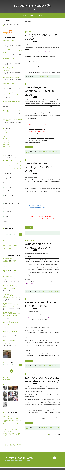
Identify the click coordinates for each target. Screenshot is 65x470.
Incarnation (17, 418)
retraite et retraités (9, 206)
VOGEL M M (6, 340)
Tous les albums (18, 407)
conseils (16, 243)
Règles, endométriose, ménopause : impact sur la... (10, 342)
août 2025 (5, 148)
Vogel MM (5, 296)
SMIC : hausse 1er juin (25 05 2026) (12, 77)
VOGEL (4, 304)
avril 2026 (5, 132)
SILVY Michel (6, 270)
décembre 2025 (6, 140)
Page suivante (57, 434)
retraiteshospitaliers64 (32, 5)
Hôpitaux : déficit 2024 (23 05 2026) (12, 94)
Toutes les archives (7, 150)
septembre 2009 (28, 21)
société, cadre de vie (9, 211)
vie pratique (7, 216)
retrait (10, 245)
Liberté (9, 439)
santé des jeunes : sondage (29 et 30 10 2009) (38, 167)
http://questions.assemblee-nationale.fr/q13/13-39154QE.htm (35, 391)
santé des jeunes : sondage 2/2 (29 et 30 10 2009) (41, 91)
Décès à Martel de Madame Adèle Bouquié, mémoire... (10, 424)
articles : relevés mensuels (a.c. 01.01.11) (10, 181)
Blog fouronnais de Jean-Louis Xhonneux (10, 446)
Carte (6, 222)
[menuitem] (24, 15)
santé (6, 208)
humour (5, 251)
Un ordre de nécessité (8, 418)
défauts (11, 243)
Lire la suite (5, 25)
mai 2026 (5, 130)
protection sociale (9, 200)
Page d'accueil (36, 21)
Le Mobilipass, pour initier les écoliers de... (12, 420)
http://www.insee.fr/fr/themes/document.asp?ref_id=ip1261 (35, 108)
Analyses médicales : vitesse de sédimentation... (9, 261)
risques (15, 245)
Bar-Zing (14, 431)
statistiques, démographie (10, 214)
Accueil (24, 15)
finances (6, 193)
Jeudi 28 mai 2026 (7, 431)
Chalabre (6, 421)
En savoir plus (53, 468)
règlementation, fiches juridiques (12, 203)
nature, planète (8, 198)
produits (5, 243)
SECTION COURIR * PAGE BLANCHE (10, 441)
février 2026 (5, 136)
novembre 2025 (6, 142)
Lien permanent (30, 76)
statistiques (10, 248)
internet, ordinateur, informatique (12, 195)
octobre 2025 (6, 144)
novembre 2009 (44, 21)
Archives (32, 15)
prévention (17, 248)
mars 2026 (5, 134)
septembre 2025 (6, 146)
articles (5, 245)
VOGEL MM (6, 260)
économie (7, 190)
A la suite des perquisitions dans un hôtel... (12, 444)
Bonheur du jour (12, 416)
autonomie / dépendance (10, 185)
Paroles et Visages (13, 429)
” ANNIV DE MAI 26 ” (7, 441)
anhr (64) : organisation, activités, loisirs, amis (11, 177)
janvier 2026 (5, 138)
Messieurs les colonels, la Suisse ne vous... (11, 438)
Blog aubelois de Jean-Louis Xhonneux (11, 435)
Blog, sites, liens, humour (10, 187)
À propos (40, 15)
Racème (4, 416)
